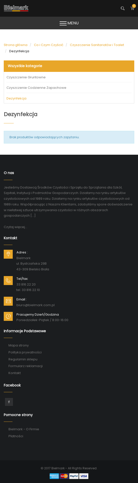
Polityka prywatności (25, 352)
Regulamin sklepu (22, 359)
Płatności (15, 436)
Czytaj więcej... (15, 227)
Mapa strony (18, 345)
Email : (21, 299)
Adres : (22, 252)
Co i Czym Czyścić (48, 45)
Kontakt (14, 373)
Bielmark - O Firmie (23, 429)
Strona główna (15, 45)
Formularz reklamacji (25, 366)
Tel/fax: (22, 278)
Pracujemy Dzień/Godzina (37, 314)
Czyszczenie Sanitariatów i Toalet (97, 45)
